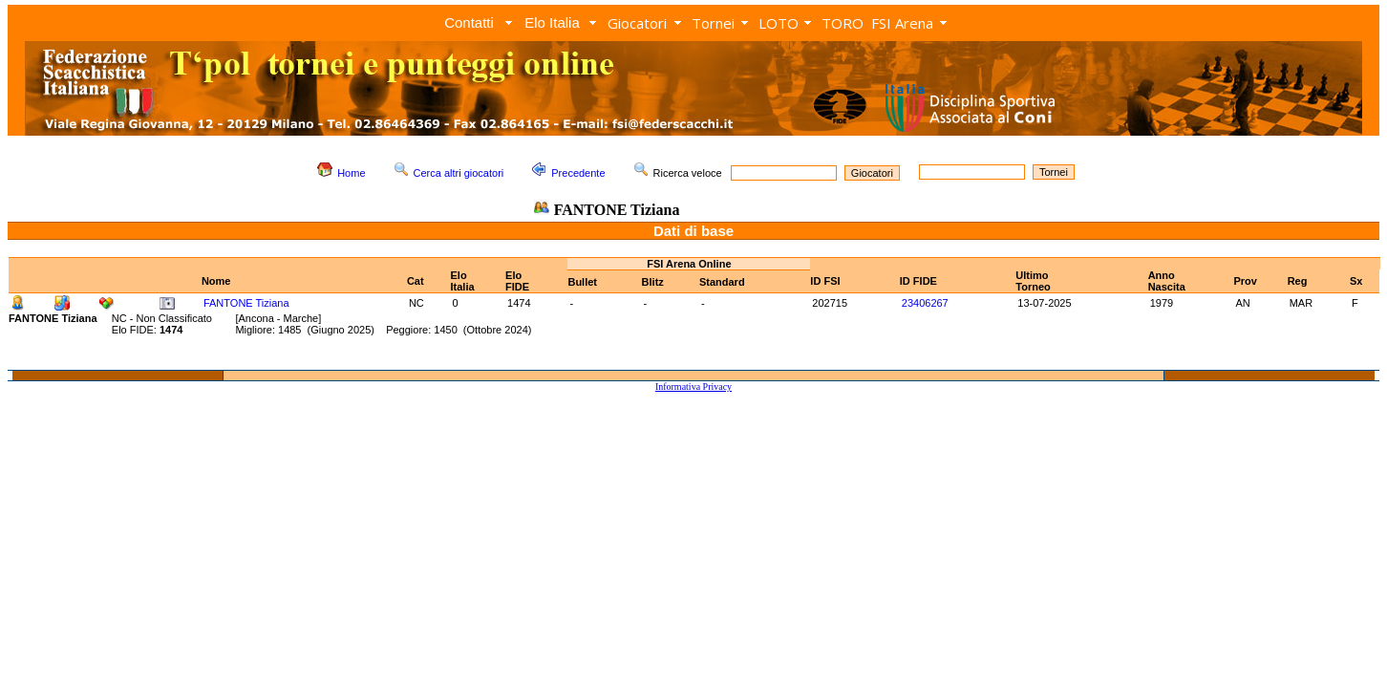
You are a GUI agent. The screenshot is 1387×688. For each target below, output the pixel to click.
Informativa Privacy (693, 386)
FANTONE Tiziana (246, 303)
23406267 (925, 303)
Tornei (713, 22)
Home (351, 173)
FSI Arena (902, 22)
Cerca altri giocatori (459, 173)
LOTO (778, 22)
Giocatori (637, 22)
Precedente (578, 173)
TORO (843, 22)
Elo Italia (552, 22)
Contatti (469, 22)
